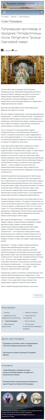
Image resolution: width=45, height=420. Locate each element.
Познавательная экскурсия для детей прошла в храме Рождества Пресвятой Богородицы (20, 383)
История (36, 405)
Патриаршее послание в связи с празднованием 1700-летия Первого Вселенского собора (20, 345)
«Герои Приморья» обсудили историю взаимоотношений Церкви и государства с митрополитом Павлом (18, 372)
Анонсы (7, 312)
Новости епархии (31, 312)
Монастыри (22, 405)
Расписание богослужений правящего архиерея (32, 326)
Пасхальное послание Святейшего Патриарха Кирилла (19, 354)
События (13, 17)
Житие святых (30, 321)
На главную (5, 17)
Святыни (8, 405)
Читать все (38, 296)
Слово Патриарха (24, 17)
